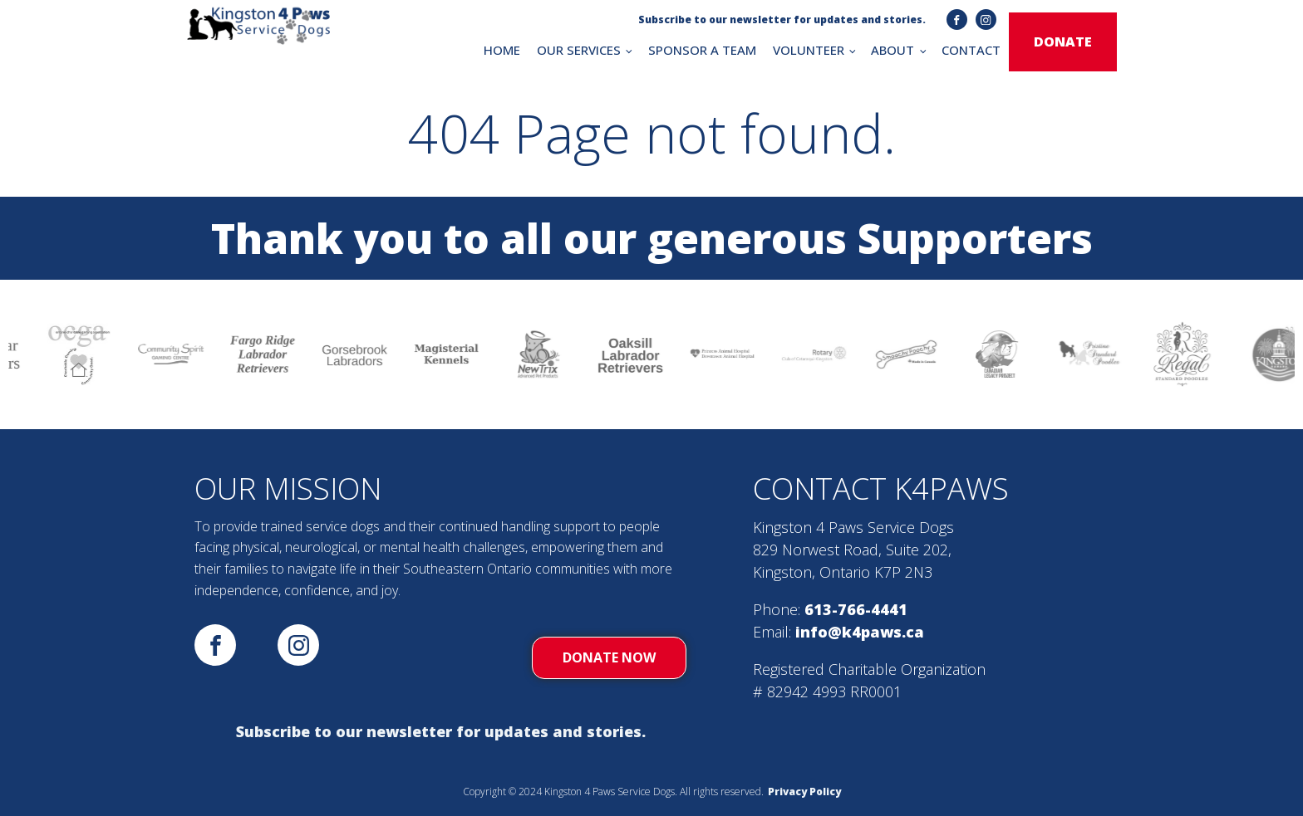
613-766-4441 (855, 609)
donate (1063, 41)
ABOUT (892, 50)
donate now (609, 657)
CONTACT (971, 50)
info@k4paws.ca (859, 632)
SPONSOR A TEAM (702, 50)
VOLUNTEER (808, 50)
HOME (502, 50)
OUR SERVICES (579, 50)
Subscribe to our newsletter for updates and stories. (441, 731)
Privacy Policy (804, 791)
